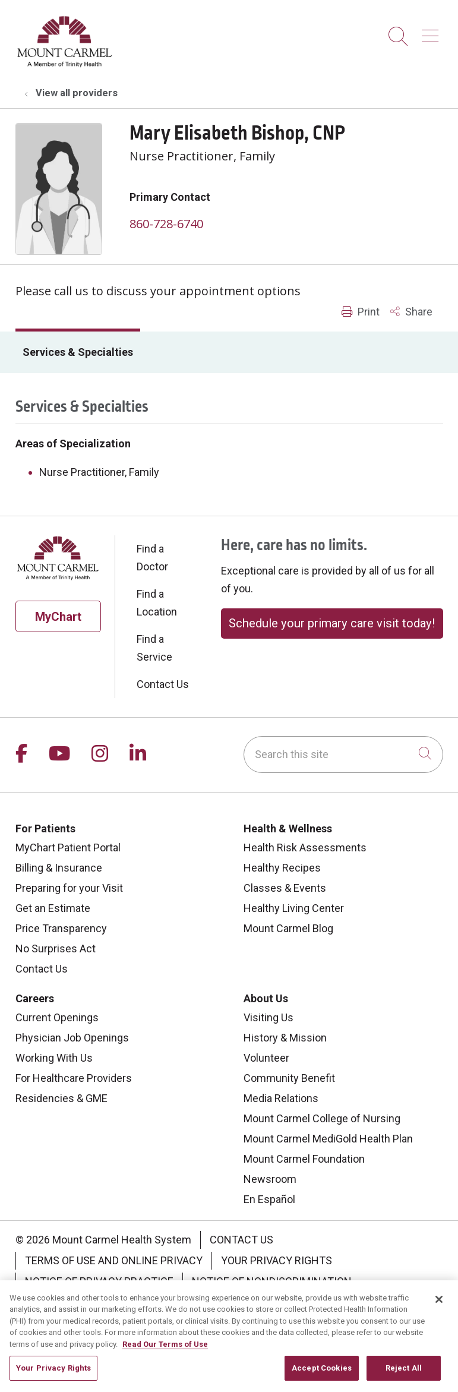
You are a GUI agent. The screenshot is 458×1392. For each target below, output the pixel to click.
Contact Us (163, 684)
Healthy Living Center (294, 908)
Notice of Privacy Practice (99, 1281)
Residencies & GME (61, 1098)
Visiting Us (268, 1017)
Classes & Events (285, 888)
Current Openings (57, 1017)
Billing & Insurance (58, 867)
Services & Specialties (78, 352)
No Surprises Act (55, 948)
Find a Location (157, 603)
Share (411, 311)
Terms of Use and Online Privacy (114, 1260)
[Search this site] (343, 754)
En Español (269, 1199)
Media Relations (281, 1098)
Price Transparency (61, 928)
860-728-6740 (166, 224)
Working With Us (54, 1058)
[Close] (439, 1311)
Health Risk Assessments (305, 847)
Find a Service (154, 648)
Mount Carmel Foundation (304, 1159)
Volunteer (266, 1058)
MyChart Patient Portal (68, 847)
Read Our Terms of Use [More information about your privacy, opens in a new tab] (165, 1356)
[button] (432, 32)
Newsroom (270, 1179)
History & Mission (285, 1037)
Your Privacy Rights (276, 1260)
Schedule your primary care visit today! (332, 623)
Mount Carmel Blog (288, 928)
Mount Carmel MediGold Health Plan (328, 1138)
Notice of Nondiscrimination (272, 1281)
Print (361, 311)
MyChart (58, 617)
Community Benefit (289, 1078)
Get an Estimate (52, 908)
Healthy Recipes (282, 867)
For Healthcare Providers (73, 1078)
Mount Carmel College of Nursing (322, 1118)
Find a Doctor (152, 557)
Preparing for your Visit (69, 888)
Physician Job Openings (72, 1037)
